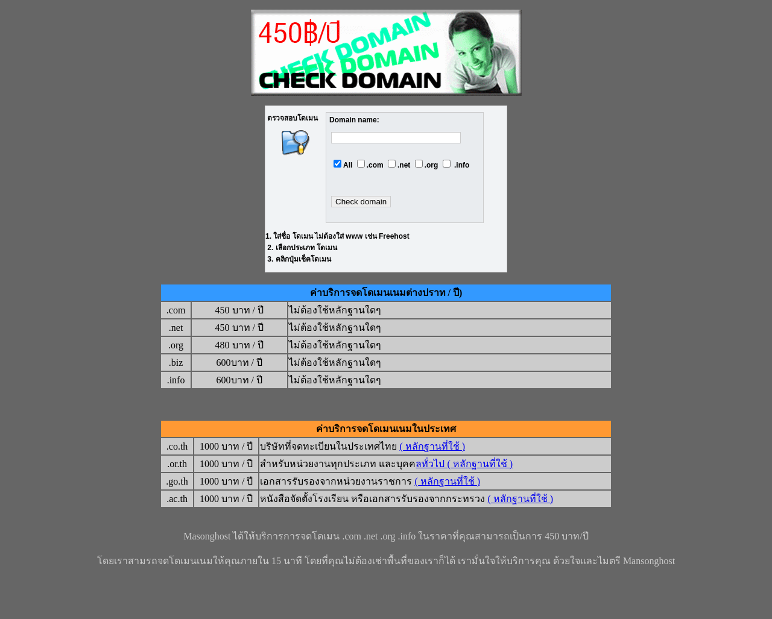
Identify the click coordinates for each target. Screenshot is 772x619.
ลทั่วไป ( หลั (440, 464)
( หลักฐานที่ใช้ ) (432, 446)
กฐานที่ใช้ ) (489, 464)
